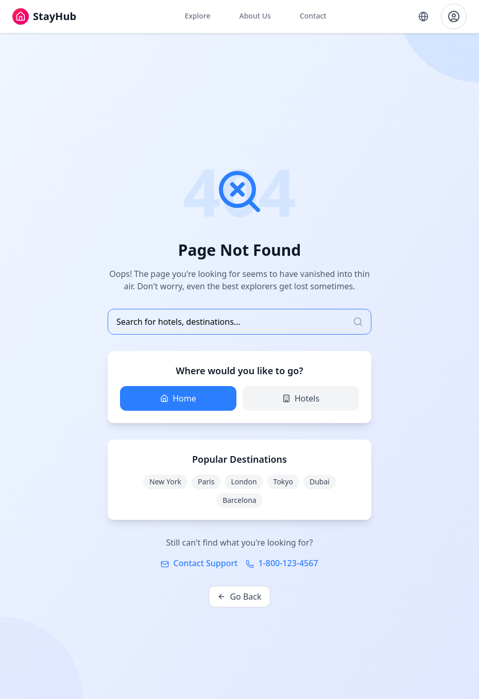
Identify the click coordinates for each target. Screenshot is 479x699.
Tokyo (283, 481)
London (243, 481)
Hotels (300, 398)
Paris (206, 481)
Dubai (320, 481)
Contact (313, 16)
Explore (197, 16)
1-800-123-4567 (282, 563)
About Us (254, 16)
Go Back (239, 596)
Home (178, 398)
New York (165, 481)
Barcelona (239, 500)
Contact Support (199, 563)
